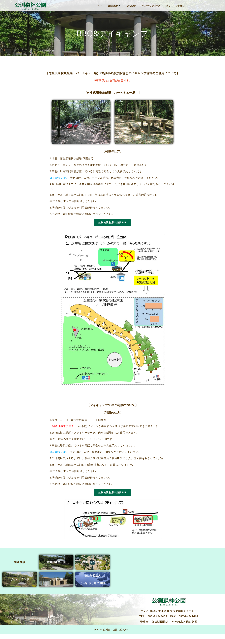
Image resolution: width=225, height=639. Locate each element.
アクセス (180, 5)
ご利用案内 (131, 5)
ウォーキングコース (151, 5)
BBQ (168, 5)
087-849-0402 (59, 181)
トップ (99, 5)
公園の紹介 (114, 5)
